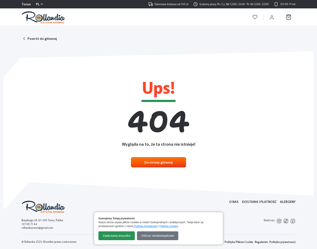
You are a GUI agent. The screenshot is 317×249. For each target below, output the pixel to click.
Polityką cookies (169, 226)
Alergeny (287, 201)
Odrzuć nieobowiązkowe (157, 235)
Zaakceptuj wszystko (117, 235)
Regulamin (261, 242)
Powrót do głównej (42, 38)
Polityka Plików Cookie (239, 242)
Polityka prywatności (282, 242)
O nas (234, 201)
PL (38, 4)
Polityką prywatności (145, 226)
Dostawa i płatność (259, 201)
